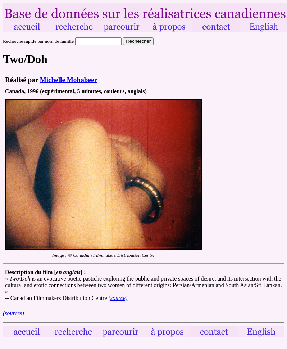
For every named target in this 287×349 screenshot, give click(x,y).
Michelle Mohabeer (68, 80)
